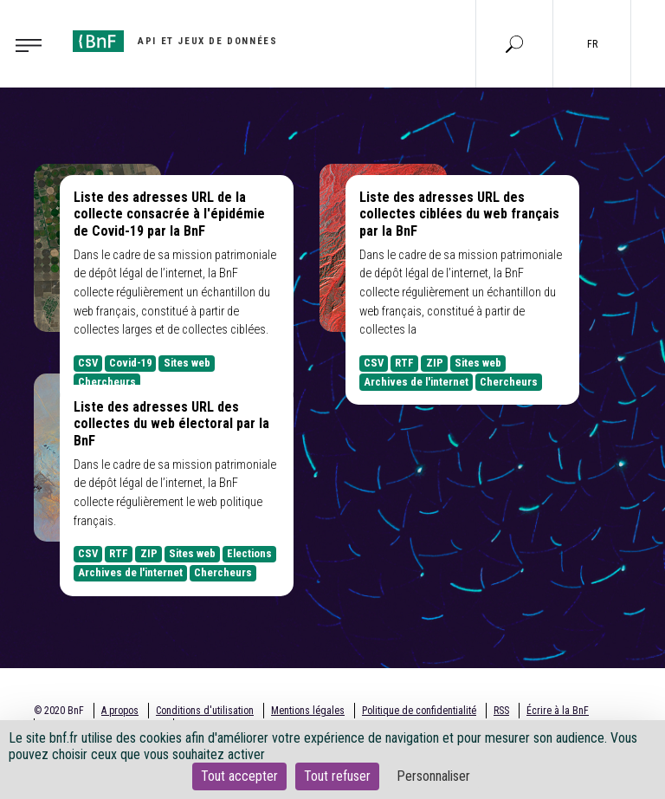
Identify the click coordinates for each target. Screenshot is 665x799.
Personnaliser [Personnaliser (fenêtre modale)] (433, 776)
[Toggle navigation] (34, 44)
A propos (120, 711)
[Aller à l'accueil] (175, 41)
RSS (501, 711)
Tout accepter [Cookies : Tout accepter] (239, 776)
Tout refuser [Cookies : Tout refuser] (337, 776)
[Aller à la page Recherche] (514, 43)
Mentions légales (308, 711)
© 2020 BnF (59, 711)
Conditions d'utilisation (205, 711)
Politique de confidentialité (419, 711)
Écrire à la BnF (557, 711)
